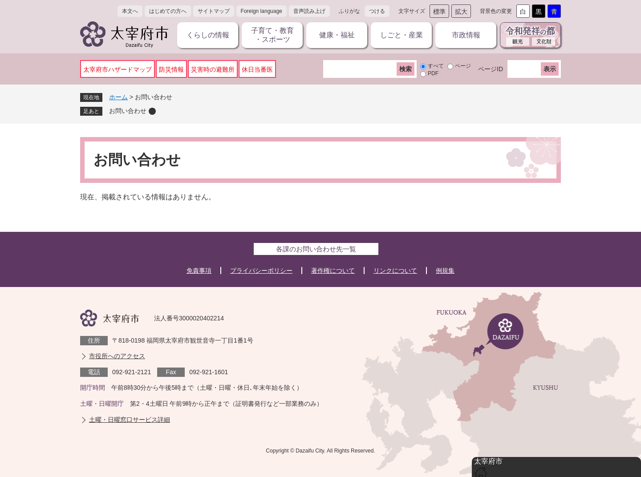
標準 (439, 11)
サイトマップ (214, 11)
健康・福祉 (337, 35)
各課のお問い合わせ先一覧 (316, 249)
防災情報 (171, 69)
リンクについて (395, 270)
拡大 (461, 11)
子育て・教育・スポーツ (272, 35)
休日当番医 (257, 69)
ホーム (118, 97)
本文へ (130, 11)
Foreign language (261, 11)
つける (377, 11)
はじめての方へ (168, 11)
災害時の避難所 (213, 69)
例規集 (445, 270)
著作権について (333, 270)
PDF (433, 73)
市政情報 (466, 35)
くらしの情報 (208, 35)
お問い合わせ (127, 110)
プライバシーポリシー (261, 270)
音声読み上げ (309, 11)
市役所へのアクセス (117, 356)
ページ (463, 66)
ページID (490, 69)
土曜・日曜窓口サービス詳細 (129, 419)
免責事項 (199, 270)
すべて (436, 66)
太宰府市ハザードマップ (117, 69)
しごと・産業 (401, 35)
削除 (152, 111)
